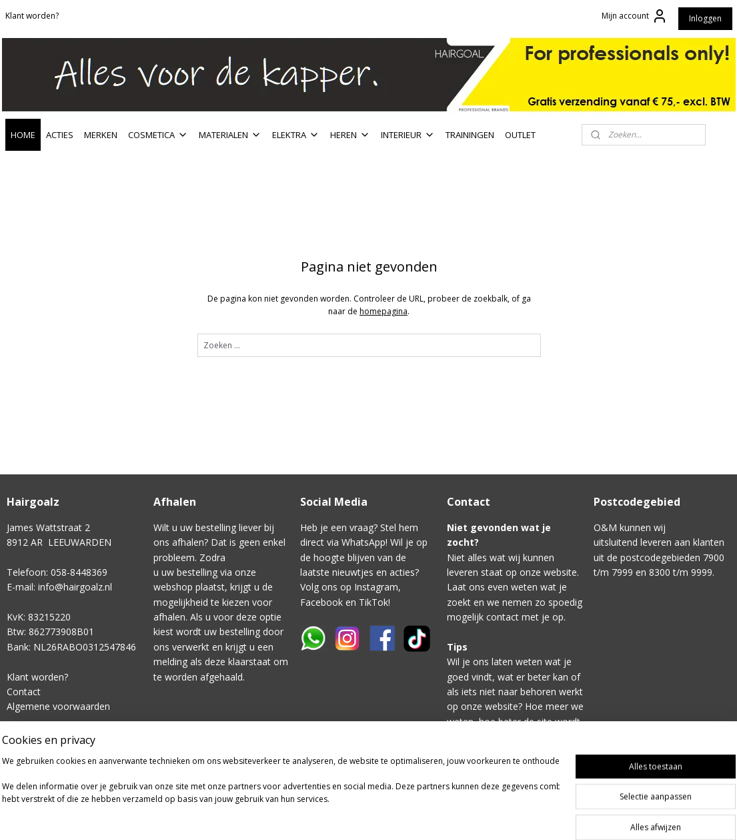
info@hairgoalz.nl (75, 586)
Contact (24, 691)
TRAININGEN (470, 135)
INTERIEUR (408, 135)
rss (476, 816)
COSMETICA (158, 135)
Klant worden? (32, 15)
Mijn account (635, 16)
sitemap (448, 816)
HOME (23, 135)
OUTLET (520, 135)
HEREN (350, 135)
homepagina (383, 311)
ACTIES (59, 135)
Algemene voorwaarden (58, 706)
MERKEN (100, 135)
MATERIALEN (230, 135)
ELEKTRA (295, 135)
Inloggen (705, 18)
